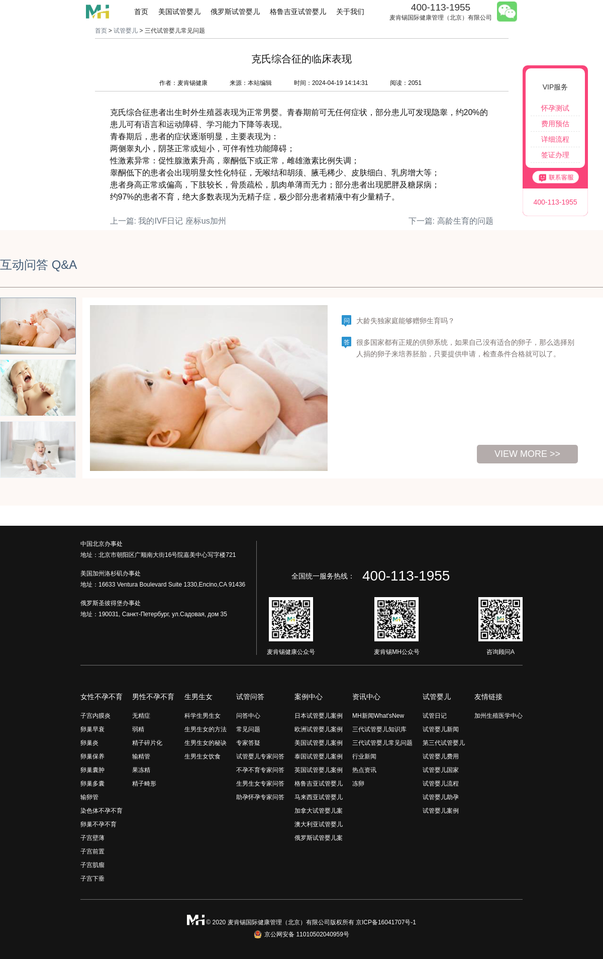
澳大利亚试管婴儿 (318, 824)
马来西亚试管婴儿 (318, 797)
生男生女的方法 (205, 729)
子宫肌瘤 (92, 865)
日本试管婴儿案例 (318, 715)
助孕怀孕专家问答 (260, 797)
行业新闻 (364, 756)
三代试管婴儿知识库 (379, 729)
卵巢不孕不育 (98, 824)
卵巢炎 (89, 742)
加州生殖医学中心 (498, 715)
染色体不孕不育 (101, 810)
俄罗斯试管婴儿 (235, 12)
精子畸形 (144, 783)
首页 (141, 12)
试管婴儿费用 (441, 756)
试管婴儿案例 (441, 810)
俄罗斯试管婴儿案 (318, 837)
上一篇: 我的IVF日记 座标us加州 (168, 221)
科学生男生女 (202, 715)
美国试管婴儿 (179, 12)
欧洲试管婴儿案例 (318, 729)
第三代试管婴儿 (444, 742)
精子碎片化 (147, 742)
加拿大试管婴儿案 (318, 810)
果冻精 (141, 770)
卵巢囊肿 (92, 770)
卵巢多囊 (92, 783)
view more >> (527, 454)
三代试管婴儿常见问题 (382, 742)
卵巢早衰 (92, 729)
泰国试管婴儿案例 (318, 756)
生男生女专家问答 (260, 783)
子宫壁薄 (92, 837)
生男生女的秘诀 (205, 742)
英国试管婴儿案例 (318, 770)
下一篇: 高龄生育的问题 (451, 221)
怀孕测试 (555, 108)
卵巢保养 (92, 756)
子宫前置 (92, 851)
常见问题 (248, 729)
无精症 (141, 715)
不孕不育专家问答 (260, 770)
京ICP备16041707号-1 (386, 922)
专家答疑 (248, 742)
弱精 (138, 729)
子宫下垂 (92, 878)
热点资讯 (364, 770)
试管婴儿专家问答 (260, 756)
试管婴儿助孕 (441, 797)
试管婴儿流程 (441, 783)
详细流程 (555, 139)
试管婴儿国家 (441, 770)
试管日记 (435, 715)
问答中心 (248, 715)
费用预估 (555, 124)
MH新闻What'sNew (378, 715)
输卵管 (89, 797)
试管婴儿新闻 (441, 729)
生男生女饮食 (202, 756)
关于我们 (350, 12)
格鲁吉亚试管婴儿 (298, 12)
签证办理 (555, 155)
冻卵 (358, 783)
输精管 (141, 756)
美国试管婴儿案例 (318, 742)
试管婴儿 (126, 30)
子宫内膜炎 (95, 715)
